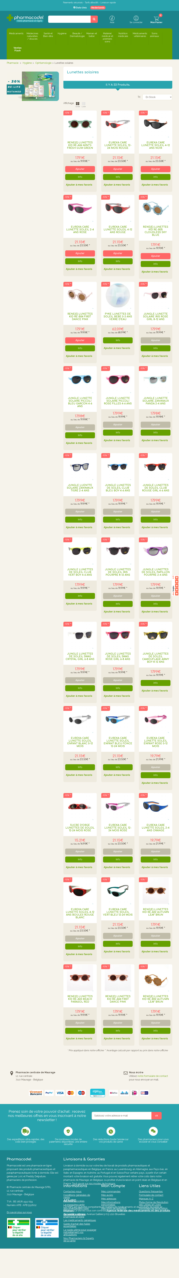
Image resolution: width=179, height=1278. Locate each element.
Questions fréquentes (151, 1196)
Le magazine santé (73, 1209)
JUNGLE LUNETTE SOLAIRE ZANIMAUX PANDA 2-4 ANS (156, 401)
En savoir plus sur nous (19, 1212)
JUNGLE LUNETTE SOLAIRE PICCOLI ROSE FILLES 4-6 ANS (118, 401)
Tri (139, 97)
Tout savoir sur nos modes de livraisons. (94, 1183)
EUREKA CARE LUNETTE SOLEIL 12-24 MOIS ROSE (117, 828)
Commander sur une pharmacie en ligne (74, 1220)
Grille (78, 105)
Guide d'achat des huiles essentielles (76, 1230)
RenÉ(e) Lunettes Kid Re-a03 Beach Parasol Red (80, 999)
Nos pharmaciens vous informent (76, 1214)
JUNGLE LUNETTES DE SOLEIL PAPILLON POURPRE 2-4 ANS (156, 572)
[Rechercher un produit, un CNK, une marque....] (94, 19)
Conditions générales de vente (76, 1201)
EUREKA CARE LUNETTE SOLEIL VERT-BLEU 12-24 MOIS (118, 912)
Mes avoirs (107, 1200)
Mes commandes (111, 1196)
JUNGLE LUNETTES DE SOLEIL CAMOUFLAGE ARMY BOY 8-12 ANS (155, 657)
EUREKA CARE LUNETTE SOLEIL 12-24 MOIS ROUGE (117, 145)
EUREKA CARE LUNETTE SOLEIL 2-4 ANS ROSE (80, 230)
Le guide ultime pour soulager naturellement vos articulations (79, 1237)
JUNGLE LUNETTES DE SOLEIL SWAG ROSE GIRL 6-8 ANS (118, 656)
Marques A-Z (146, 1203)
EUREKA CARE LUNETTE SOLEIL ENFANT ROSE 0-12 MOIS (156, 742)
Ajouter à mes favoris (79, 185)
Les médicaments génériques (79, 1225)
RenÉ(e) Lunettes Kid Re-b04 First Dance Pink (80, 317)
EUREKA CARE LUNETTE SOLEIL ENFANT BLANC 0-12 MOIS (80, 742)
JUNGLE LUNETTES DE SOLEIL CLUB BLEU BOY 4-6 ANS (118, 488)
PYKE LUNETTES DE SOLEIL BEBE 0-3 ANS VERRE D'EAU (118, 317)
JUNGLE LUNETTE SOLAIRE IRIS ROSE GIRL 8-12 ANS (155, 317)
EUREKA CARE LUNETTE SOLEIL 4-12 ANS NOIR (155, 145)
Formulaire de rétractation (153, 1213)
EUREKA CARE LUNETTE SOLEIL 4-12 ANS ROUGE (118, 230)
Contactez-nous (72, 1196)
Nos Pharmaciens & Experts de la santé (78, 1244)
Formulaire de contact (151, 1200)
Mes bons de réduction (114, 1213)
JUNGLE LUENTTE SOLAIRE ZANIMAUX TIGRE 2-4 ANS (80, 488)
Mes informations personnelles (110, 1208)
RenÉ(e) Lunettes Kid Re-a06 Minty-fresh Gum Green (80, 145)
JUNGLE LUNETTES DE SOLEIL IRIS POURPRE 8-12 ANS (118, 572)
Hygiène (27, 63)
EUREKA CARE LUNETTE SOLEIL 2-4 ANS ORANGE (155, 828)
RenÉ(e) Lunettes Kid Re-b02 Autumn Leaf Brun (155, 999)
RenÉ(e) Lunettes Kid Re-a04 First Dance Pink (118, 999)
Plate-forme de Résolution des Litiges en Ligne (153, 1208)
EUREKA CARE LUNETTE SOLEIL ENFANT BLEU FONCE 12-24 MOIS (118, 742)
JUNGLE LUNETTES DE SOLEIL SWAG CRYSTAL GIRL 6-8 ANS (80, 656)
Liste (84, 105)
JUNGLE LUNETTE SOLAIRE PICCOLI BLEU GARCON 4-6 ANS (80, 402)
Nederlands (97, 7)
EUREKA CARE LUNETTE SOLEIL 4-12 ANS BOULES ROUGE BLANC (80, 913)
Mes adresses (108, 1203)
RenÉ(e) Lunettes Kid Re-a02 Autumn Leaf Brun (155, 912)
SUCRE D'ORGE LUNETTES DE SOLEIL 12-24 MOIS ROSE (80, 828)
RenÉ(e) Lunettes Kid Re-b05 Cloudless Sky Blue (155, 231)
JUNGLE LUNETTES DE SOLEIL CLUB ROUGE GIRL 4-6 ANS (155, 488)
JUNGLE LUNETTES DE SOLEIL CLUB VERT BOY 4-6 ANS (80, 572)
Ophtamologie (43, 63)
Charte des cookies (73, 1206)
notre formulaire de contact (153, 1076)
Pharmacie (12, 63)
